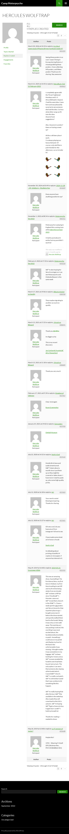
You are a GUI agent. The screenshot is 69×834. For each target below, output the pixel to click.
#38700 (62, 294)
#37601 (62, 520)
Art (53, 492)
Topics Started (9, 52)
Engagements (8, 60)
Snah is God (56, 454)
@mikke (56, 331)
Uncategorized (7, 819)
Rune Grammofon (52, 407)
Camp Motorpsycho (12, 3)
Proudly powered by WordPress (12, 831)
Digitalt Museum (51, 432)
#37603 (62, 492)
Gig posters (58, 424)
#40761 (62, 219)
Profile (6, 48)
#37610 (62, 457)
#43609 (62, 188)
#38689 (62, 365)
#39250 (62, 263)
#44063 (62, 86)
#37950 (62, 426)
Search (4, 789)
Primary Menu (66, 3)
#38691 (62, 325)
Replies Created (9, 56)
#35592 (62, 570)
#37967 (62, 396)
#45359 (62, 51)
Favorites (7, 64)
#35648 (62, 731)
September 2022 (8, 806)
